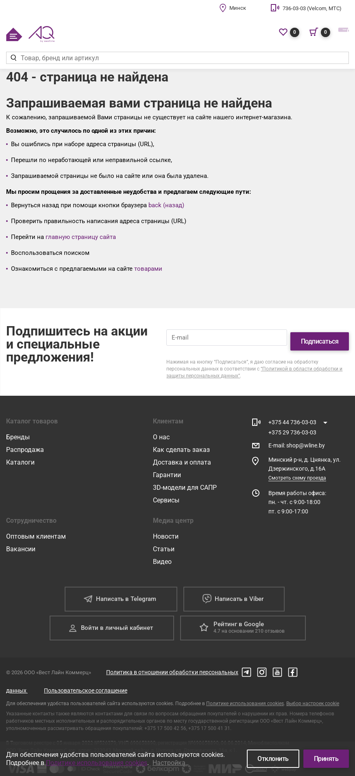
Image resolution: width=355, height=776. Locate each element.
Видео (162, 554)
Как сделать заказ (181, 442)
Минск (237, 8)
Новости (166, 529)
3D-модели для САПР (185, 480)
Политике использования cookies (245, 696)
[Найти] (13, 58)
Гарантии (167, 467)
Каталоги (20, 454)
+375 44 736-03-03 (292, 414)
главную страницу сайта (81, 237)
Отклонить (273, 759)
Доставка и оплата (182, 454)
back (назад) (166, 205)
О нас (161, 429)
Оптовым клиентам (36, 529)
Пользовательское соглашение (85, 683)
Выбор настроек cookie (312, 696)
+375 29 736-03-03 (292, 424)
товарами (148, 268)
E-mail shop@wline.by (296, 438)
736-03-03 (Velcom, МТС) (312, 8)
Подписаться (320, 334)
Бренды (18, 429)
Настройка (168, 763)
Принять (326, 759)
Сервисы (166, 492)
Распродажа (25, 442)
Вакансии (20, 541)
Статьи (163, 541)
